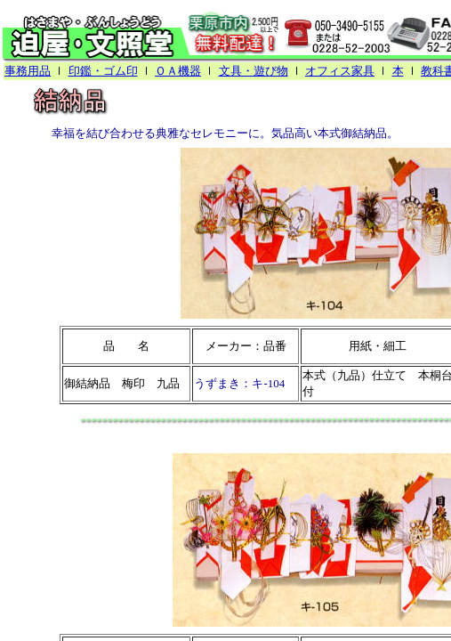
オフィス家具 (339, 70)
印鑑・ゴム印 (103, 70)
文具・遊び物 (253, 70)
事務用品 (27, 70)
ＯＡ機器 (178, 70)
